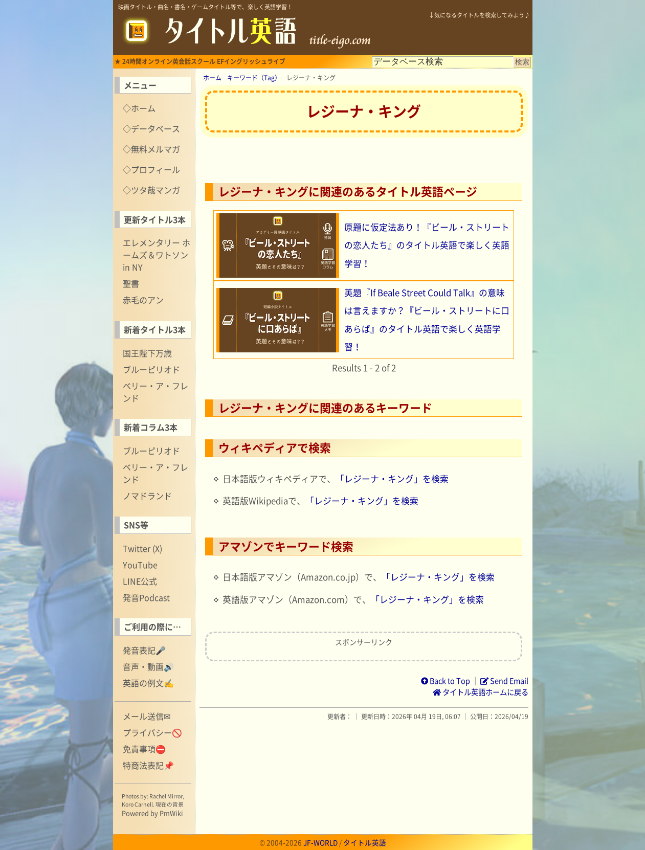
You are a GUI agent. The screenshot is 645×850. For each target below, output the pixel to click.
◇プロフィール (151, 169)
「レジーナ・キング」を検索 (392, 479)
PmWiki (171, 813)
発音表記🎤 (144, 650)
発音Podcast (146, 597)
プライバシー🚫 (152, 732)
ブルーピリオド (151, 369)
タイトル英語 (364, 842)
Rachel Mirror (166, 796)
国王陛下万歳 (147, 353)
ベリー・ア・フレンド (155, 391)
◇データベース (151, 128)
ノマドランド (147, 495)
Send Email (504, 680)
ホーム (212, 77)
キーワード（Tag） (254, 77)
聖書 (131, 283)
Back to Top (445, 680)
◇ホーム (139, 108)
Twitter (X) (142, 548)
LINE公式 (140, 581)
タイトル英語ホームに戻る (480, 692)
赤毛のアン (143, 300)
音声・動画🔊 (148, 666)
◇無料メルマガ (151, 149)
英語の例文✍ (148, 683)
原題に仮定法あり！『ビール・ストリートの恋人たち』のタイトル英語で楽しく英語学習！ (426, 245)
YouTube (140, 564)
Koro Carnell (137, 804)
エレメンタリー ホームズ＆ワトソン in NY (156, 254)
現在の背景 (169, 804)
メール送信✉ (146, 716)
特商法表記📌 (148, 765)
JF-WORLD (320, 842)
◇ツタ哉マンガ (151, 190)
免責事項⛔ (144, 749)
